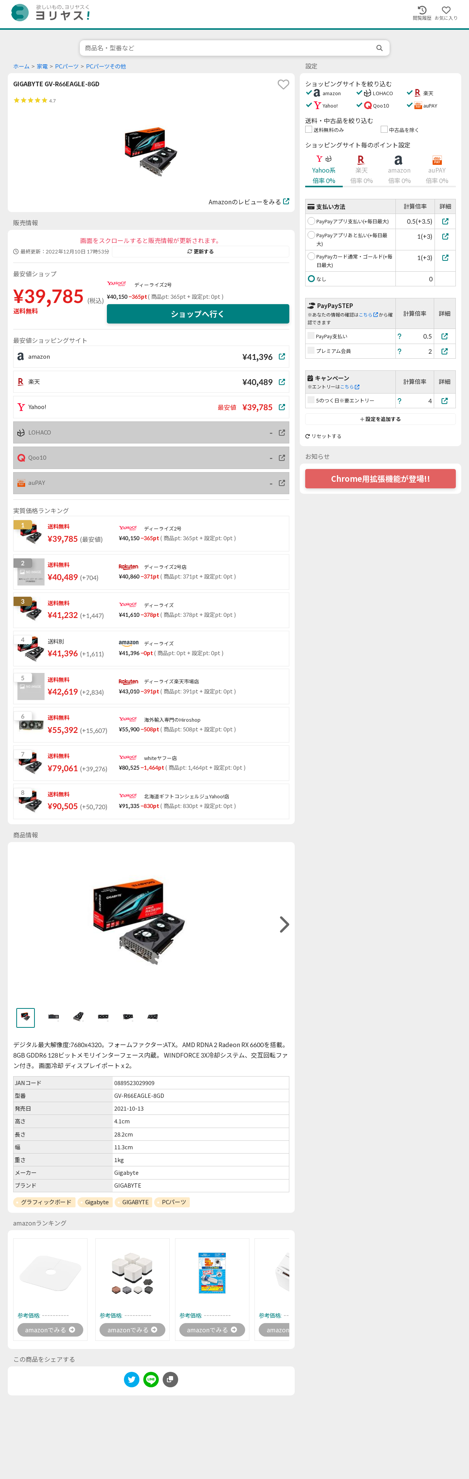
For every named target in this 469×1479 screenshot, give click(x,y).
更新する (200, 251)
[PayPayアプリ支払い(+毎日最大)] (445, 221)
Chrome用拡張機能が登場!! (380, 478)
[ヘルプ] (400, 336)
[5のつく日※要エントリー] (445, 400)
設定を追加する (380, 419)
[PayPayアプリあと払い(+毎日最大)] (445, 236)
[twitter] (131, 1381)
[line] (151, 1381)
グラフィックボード (46, 1201)
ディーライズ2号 (153, 285)
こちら (368, 315)
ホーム (21, 66)
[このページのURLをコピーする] (170, 1379)
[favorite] (283, 84)
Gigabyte (97, 1201)
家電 (42, 66)
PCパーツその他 (106, 66)
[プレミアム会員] (445, 351)
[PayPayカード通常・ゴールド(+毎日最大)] (445, 257)
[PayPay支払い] (445, 336)
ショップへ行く (198, 313)
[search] (380, 48)
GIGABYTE (135, 1201)
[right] (283, 924)
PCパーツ (67, 66)
